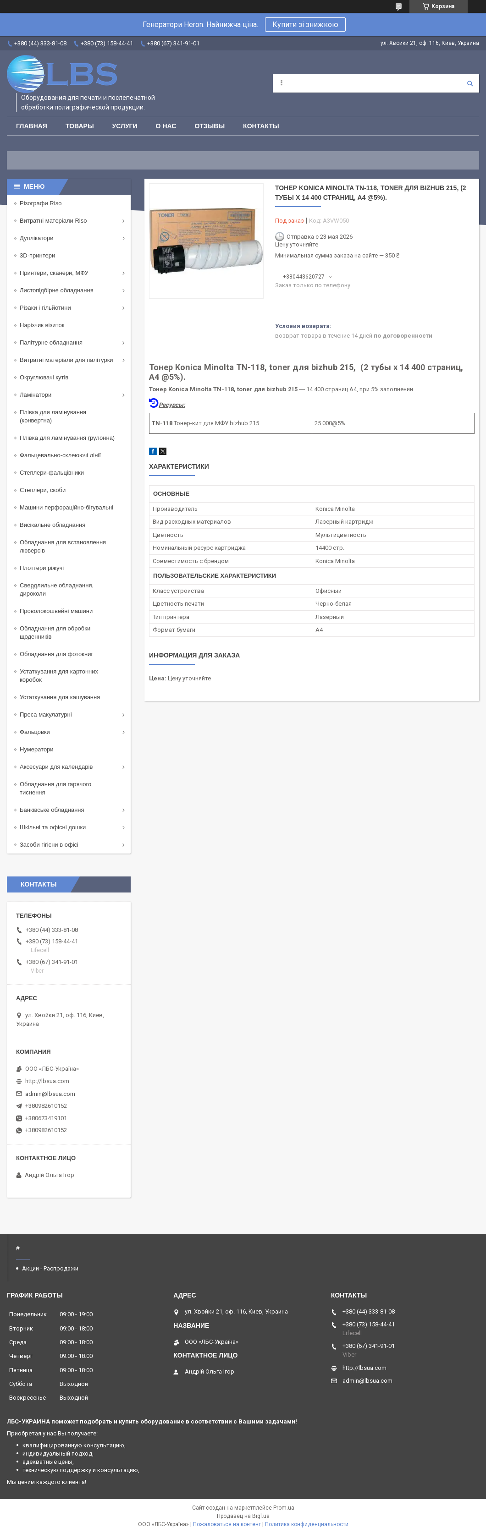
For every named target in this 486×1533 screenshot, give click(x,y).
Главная (31, 126)
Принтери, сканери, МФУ (54, 272)
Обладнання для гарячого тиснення (55, 788)
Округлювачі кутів (44, 377)
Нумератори (37, 749)
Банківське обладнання (52, 809)
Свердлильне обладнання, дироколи (57, 589)
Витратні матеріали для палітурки (66, 359)
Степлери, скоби (43, 490)
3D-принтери (37, 255)
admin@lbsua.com (50, 1093)
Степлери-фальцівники (52, 472)
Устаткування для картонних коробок (59, 675)
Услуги (125, 126)
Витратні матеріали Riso (53, 220)
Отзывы (209, 126)
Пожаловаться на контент (227, 1524)
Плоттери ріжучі (42, 567)
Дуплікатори (37, 238)
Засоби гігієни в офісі (49, 844)
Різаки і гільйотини (45, 307)
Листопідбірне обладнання (57, 290)
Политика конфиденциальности (306, 1524)
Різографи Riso (40, 203)
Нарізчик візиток (42, 325)
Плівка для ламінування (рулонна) (67, 437)
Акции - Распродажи (50, 1268)
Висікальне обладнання (52, 524)
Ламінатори (35, 394)
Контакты (261, 126)
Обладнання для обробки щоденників (55, 632)
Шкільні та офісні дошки (53, 827)
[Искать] (470, 83)
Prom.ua (283, 1508)
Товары (80, 126)
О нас (166, 126)
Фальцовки (35, 731)
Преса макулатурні (46, 714)
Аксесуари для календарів (56, 766)
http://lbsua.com (47, 1081)
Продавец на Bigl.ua (243, 1516)
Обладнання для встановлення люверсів (63, 546)
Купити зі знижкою (305, 24)
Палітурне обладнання (51, 342)
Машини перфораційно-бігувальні (66, 507)
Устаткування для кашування (60, 697)
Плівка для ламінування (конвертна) (53, 416)
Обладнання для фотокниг (56, 654)
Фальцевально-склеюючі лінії (60, 455)
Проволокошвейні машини (56, 611)
